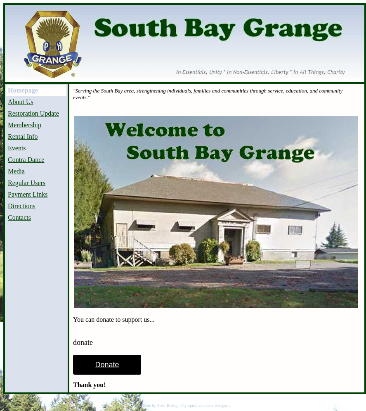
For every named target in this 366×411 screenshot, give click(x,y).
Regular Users (26, 182)
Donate (107, 365)
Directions (21, 205)
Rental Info (23, 136)
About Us (20, 101)
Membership (24, 124)
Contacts (19, 217)
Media (16, 171)
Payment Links (27, 194)
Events (17, 148)
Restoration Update (33, 113)
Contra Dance (26, 159)
